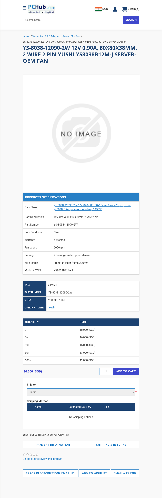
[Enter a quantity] (106, 371)
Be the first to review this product (42, 458)
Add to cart (126, 371)
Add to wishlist (94, 473)
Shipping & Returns (111, 444)
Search (131, 19)
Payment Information (53, 444)
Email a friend (125, 473)
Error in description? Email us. (50, 473)
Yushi (52, 307)
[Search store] (73, 20)
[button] (115, 9)
